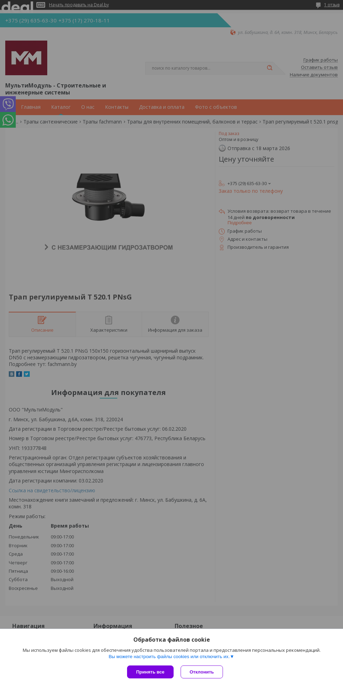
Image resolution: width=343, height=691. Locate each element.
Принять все (150, 672)
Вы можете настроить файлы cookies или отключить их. (169, 656)
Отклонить (202, 672)
